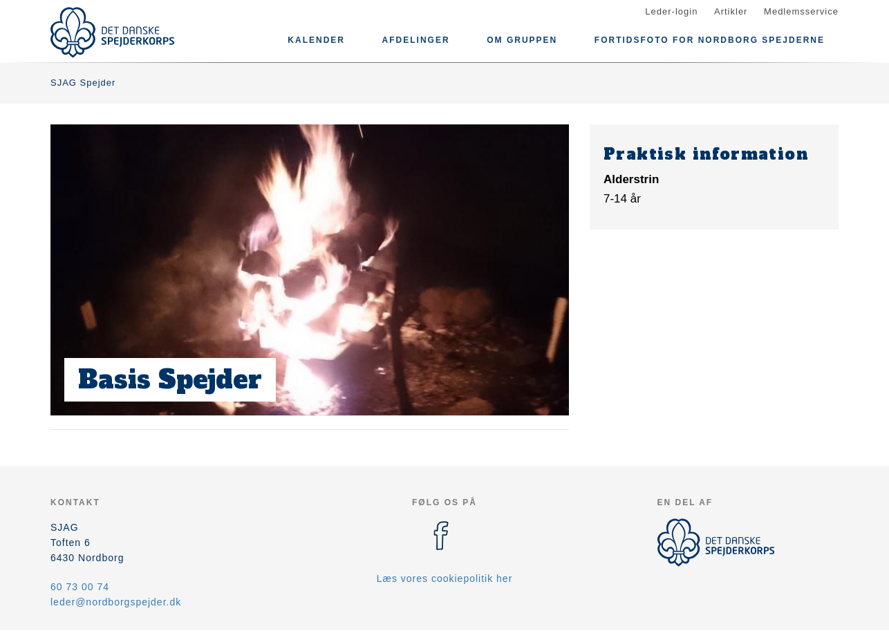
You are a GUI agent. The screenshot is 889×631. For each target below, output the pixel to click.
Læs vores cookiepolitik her (445, 578)
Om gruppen (522, 40)
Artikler (730, 11)
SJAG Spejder (82, 82)
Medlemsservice (801, 11)
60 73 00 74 (79, 586)
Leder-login (671, 11)
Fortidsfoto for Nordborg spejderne (710, 40)
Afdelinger (416, 40)
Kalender (316, 40)
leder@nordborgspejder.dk (115, 602)
